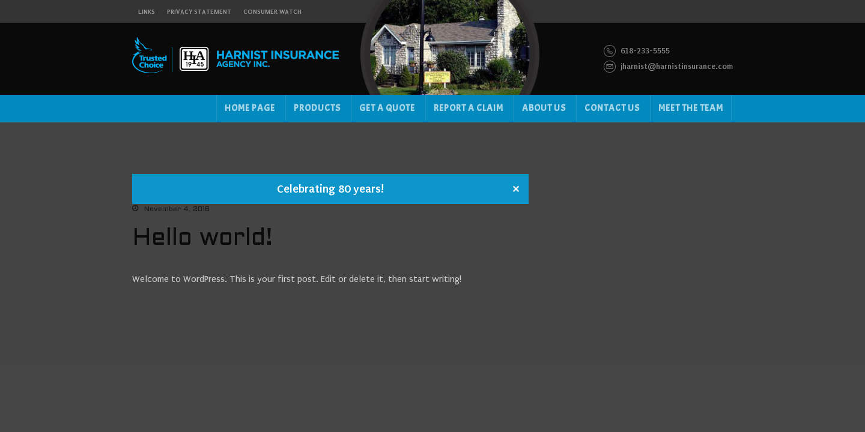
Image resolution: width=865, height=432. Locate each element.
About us (544, 108)
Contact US (612, 108)
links (146, 11)
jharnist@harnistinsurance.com (668, 67)
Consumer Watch (272, 11)
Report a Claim (468, 108)
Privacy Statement (199, 11)
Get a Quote (387, 108)
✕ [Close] (516, 189)
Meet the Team (690, 108)
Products (317, 108)
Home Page (250, 108)
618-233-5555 (637, 51)
